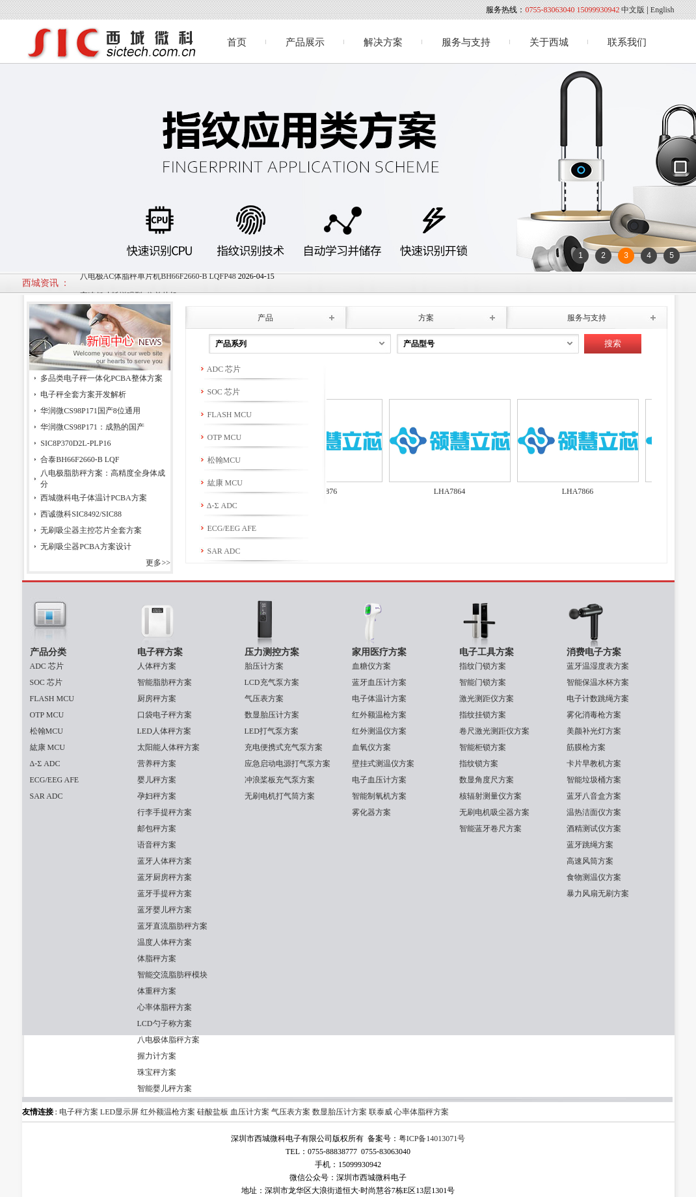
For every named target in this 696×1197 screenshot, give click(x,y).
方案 (426, 317)
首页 (237, 42)
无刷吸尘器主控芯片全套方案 (91, 530)
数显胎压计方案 (272, 714)
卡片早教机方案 (594, 763)
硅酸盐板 (212, 1111)
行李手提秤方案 (164, 812)
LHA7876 (327, 491)
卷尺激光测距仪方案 (494, 731)
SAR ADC (220, 551)
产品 (265, 317)
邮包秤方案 (156, 828)
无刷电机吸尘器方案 (494, 812)
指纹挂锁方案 (482, 714)
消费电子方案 (594, 652)
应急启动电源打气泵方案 (287, 763)
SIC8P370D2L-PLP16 (75, 443)
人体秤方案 (156, 666)
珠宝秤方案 (156, 1072)
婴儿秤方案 (156, 779)
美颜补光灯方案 (594, 731)
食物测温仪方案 (594, 877)
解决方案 (383, 42)
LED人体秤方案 (164, 731)
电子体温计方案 (379, 698)
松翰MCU (220, 460)
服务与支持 (466, 42)
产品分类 (48, 652)
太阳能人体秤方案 (168, 747)
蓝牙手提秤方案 (164, 893)
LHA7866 (584, 491)
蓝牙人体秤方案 (164, 861)
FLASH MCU (225, 414)
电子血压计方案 (379, 779)
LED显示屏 (120, 1111)
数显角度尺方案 (486, 779)
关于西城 (549, 42)
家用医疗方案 (379, 652)
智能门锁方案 (482, 682)
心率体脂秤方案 (164, 1007)
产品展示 (305, 42)
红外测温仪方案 (379, 731)
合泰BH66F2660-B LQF (79, 459)
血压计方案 (249, 1111)
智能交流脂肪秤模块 (172, 974)
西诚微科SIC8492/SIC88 (81, 514)
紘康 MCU (221, 482)
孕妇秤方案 (156, 796)
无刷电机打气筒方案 (280, 796)
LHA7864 (456, 491)
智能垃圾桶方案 (594, 779)
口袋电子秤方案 (164, 714)
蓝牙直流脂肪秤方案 (172, 926)
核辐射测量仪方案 (490, 796)
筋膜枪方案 (586, 747)
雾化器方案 (371, 812)
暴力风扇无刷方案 (598, 893)
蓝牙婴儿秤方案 (164, 909)
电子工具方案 (486, 652)
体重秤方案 (156, 991)
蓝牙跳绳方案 (590, 844)
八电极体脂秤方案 (168, 1039)
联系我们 (627, 42)
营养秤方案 (156, 763)
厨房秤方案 (156, 698)
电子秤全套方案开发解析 (83, 394)
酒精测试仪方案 (594, 828)
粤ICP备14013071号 (432, 1138)
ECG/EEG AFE (228, 528)
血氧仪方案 (371, 747)
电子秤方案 (160, 652)
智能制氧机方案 (379, 796)
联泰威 (380, 1111)
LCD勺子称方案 (164, 1023)
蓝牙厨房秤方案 (164, 877)
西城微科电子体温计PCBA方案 (93, 497)
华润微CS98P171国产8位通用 (90, 410)
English (662, 9)
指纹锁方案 (478, 763)
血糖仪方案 (371, 666)
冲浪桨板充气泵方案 (280, 779)
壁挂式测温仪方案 (383, 763)
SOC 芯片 (219, 391)
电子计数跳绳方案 (598, 698)
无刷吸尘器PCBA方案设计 (85, 546)
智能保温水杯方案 (598, 682)
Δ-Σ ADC (218, 505)
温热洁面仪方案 (594, 812)
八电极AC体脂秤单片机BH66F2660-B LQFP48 (158, 282)
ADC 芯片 (220, 369)
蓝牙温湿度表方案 (598, 666)
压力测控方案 (272, 652)
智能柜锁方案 (482, 747)
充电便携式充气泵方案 (284, 747)
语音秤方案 (156, 844)
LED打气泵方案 (272, 731)
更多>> (158, 562)
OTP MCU (220, 437)
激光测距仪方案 (486, 698)
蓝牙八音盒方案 (594, 796)
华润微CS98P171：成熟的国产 (92, 426)
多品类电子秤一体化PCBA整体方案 (101, 378)
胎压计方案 (264, 666)
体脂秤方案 (156, 958)
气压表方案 (264, 698)
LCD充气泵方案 (272, 682)
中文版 (633, 9)
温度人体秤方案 (164, 942)
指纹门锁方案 (482, 666)
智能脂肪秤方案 (164, 682)
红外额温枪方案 (379, 714)
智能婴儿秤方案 (164, 1088)
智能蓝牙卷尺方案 (490, 828)
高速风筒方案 (590, 861)
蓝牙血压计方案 (379, 682)
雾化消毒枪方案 (594, 714)
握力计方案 (156, 1056)
